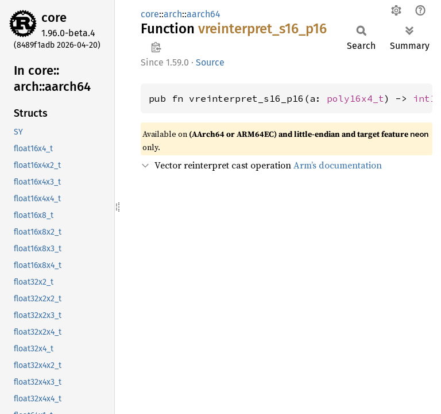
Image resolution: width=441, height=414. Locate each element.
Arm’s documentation (337, 165)
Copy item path (155, 47)
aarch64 (203, 14)
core (54, 17)
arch (173, 14)
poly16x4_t (355, 98)
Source (210, 62)
